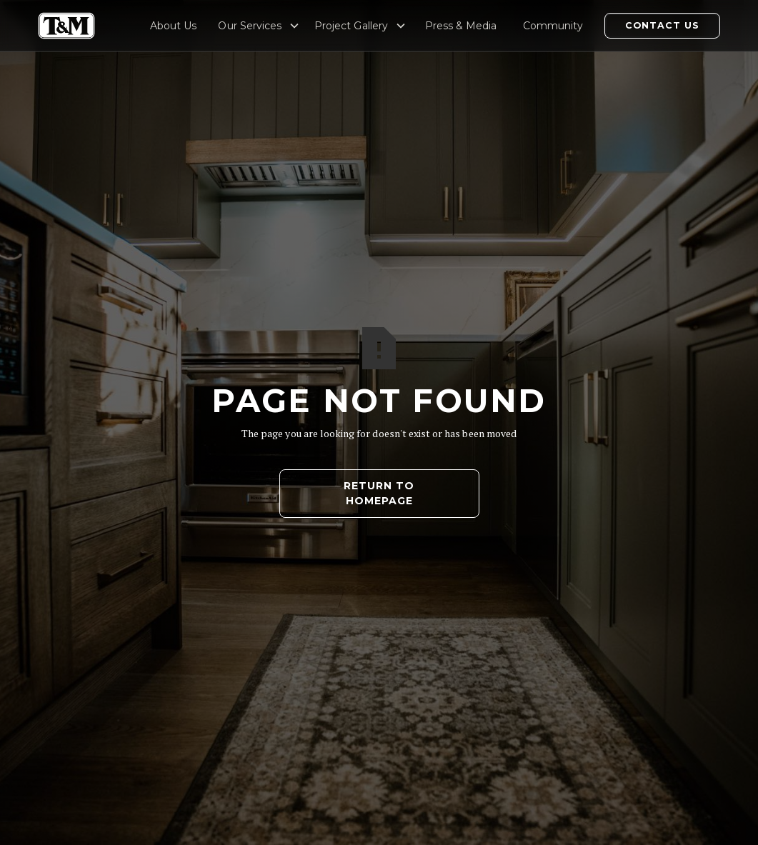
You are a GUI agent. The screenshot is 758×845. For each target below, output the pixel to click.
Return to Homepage (379, 493)
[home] (66, 25)
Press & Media (461, 25)
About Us (173, 25)
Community (553, 25)
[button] (259, 25)
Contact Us (662, 25)
